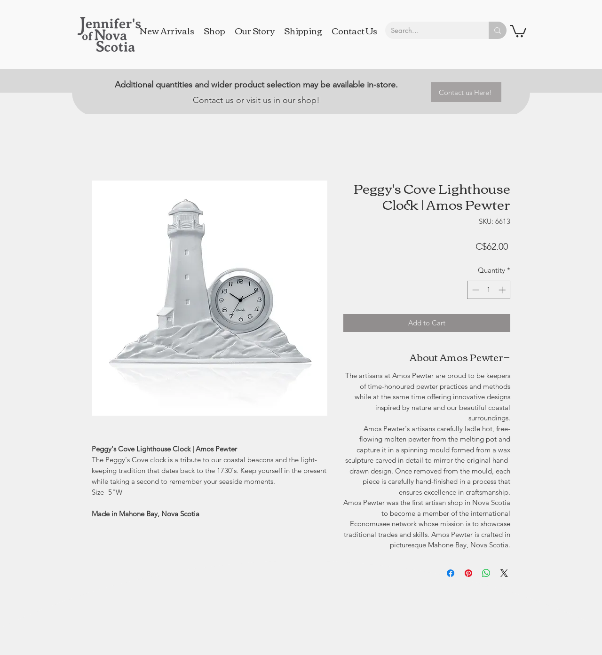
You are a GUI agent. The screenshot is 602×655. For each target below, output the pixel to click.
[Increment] (503, 290)
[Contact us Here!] (466, 92)
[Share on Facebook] (450, 573)
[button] (518, 30)
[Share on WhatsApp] (486, 573)
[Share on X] (504, 573)
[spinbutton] (489, 290)
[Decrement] (474, 290)
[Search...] (430, 30)
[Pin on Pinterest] (468, 573)
